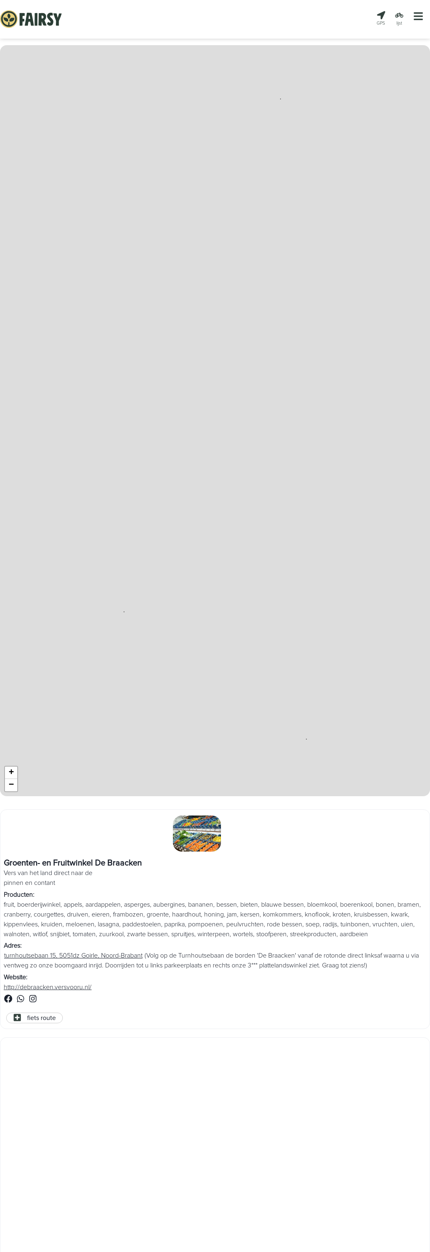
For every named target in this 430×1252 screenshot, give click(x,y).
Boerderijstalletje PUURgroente (60, 1091)
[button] (306, 739)
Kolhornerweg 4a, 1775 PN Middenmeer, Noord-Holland (81, 1144)
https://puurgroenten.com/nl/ (44, 1165)
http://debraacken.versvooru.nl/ (48, 987)
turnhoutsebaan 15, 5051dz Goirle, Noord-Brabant (73, 956)
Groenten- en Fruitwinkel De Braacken (73, 863)
